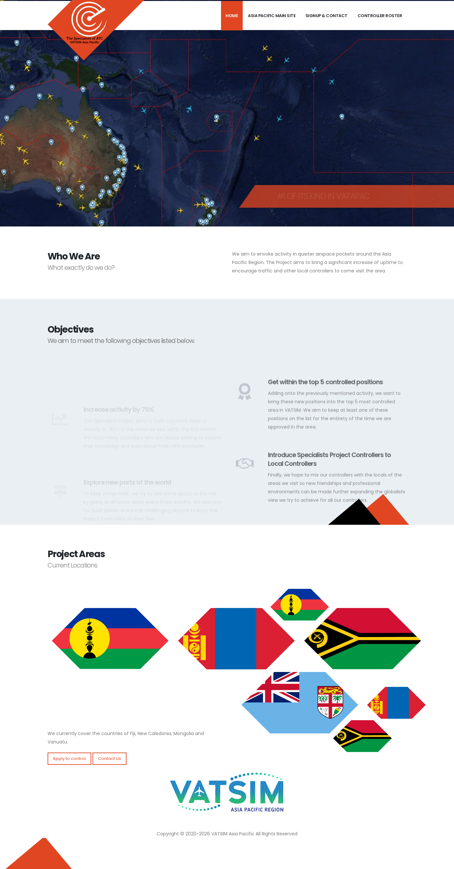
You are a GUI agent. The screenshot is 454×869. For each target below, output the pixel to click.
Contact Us (109, 758)
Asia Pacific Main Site (271, 23)
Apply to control (69, 758)
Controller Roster (380, 23)
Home (232, 23)
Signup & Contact (326, 23)
